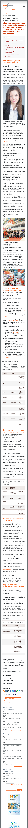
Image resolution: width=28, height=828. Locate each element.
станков (18, 181)
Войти (13, 9)
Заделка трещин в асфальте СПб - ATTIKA (12, 779)
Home (3, 14)
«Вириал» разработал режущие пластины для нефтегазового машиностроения (12, 745)
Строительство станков (12, 724)
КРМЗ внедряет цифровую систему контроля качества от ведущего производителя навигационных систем (12, 739)
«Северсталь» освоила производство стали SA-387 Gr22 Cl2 (12, 763)
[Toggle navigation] (24, 6)
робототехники (15, 332)
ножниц (7, 357)
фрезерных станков (13, 320)
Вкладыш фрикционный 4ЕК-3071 (11, 723)
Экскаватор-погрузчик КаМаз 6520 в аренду (12, 714)
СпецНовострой (10, 783)
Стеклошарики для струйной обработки (12, 718)
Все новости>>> (18, 766)
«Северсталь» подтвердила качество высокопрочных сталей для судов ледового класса (12, 758)
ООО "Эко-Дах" (9, 773)
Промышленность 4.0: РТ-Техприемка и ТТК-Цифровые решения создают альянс (12, 752)
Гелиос (7, 781)
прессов (15, 355)
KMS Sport (8, 775)
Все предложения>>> (16, 730)
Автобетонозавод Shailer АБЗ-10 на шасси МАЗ (12, 728)
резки (23, 310)
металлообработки (7, 569)
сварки (6, 316)
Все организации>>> (16, 784)
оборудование (6, 141)
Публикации (9, 14)
